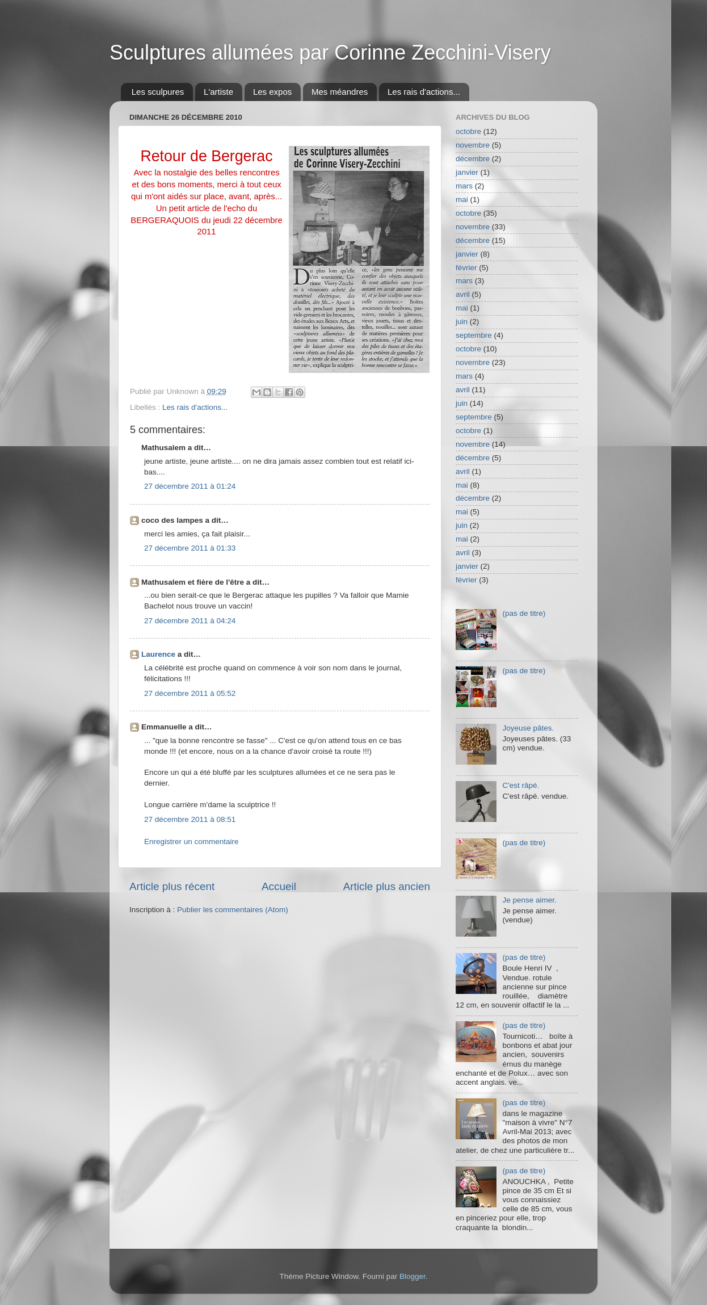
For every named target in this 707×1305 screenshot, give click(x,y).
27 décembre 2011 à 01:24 (189, 486)
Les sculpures (158, 91)
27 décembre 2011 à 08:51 (189, 819)
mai (462, 199)
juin (462, 321)
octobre (468, 131)
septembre (474, 335)
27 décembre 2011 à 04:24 (189, 620)
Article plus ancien (386, 886)
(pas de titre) (523, 613)
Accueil (279, 886)
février (466, 267)
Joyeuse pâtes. (528, 728)
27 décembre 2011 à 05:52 (189, 693)
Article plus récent (171, 886)
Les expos (272, 91)
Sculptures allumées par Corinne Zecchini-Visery (330, 52)
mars (464, 186)
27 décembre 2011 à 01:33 (189, 548)
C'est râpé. (520, 785)
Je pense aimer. (529, 900)
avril (463, 294)
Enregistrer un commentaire (191, 841)
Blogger (412, 1276)
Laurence (158, 654)
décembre (473, 158)
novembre (473, 145)
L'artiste (218, 91)
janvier (467, 172)
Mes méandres (340, 91)
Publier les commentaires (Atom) (232, 909)
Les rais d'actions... (424, 91)
